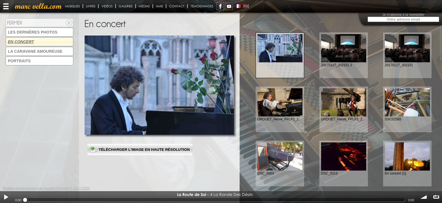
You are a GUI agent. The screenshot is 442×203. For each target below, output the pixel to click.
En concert (21, 41)
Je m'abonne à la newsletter (403, 15)
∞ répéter (436, 197)
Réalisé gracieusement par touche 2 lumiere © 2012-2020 (46, 188)
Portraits (19, 61)
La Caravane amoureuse (35, 51)
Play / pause (6, 197)
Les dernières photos (33, 32)
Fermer (14, 22)
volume (424, 197)
